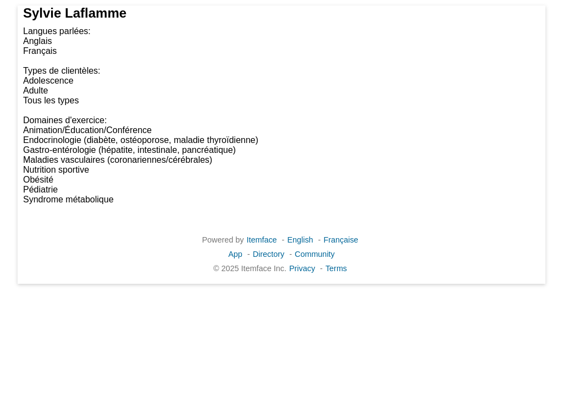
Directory (269, 254)
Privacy (302, 268)
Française (340, 239)
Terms (336, 268)
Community (315, 254)
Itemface (261, 239)
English (300, 239)
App (235, 254)
